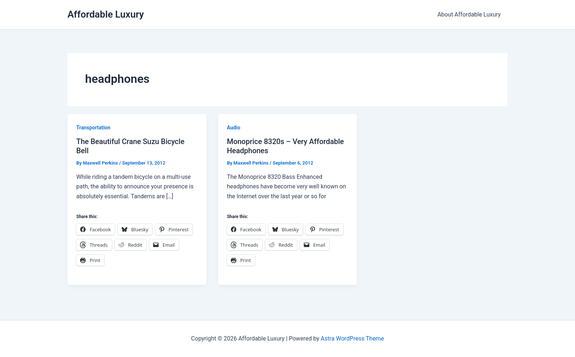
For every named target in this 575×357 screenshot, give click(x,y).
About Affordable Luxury (470, 14)
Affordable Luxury (105, 14)
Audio (234, 127)
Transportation (93, 127)
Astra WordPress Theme (352, 338)
